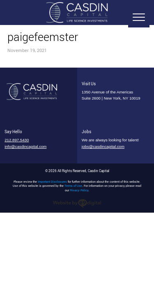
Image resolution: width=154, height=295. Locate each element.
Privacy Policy (79, 190)
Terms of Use (73, 186)
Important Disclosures (52, 182)
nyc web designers (77, 203)
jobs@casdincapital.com (103, 146)
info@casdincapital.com (25, 146)
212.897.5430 (17, 140)
